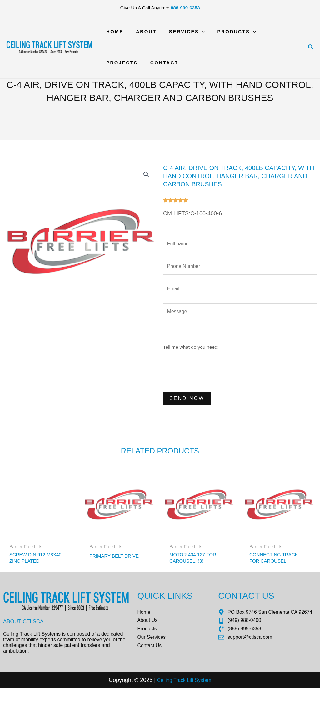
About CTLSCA (24, 632)
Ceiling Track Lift (174, 693)
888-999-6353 (185, 7)
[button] (311, 47)
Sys (200, 693)
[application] (194, 31)
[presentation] (210, 377)
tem (210, 693)
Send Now (186, 405)
